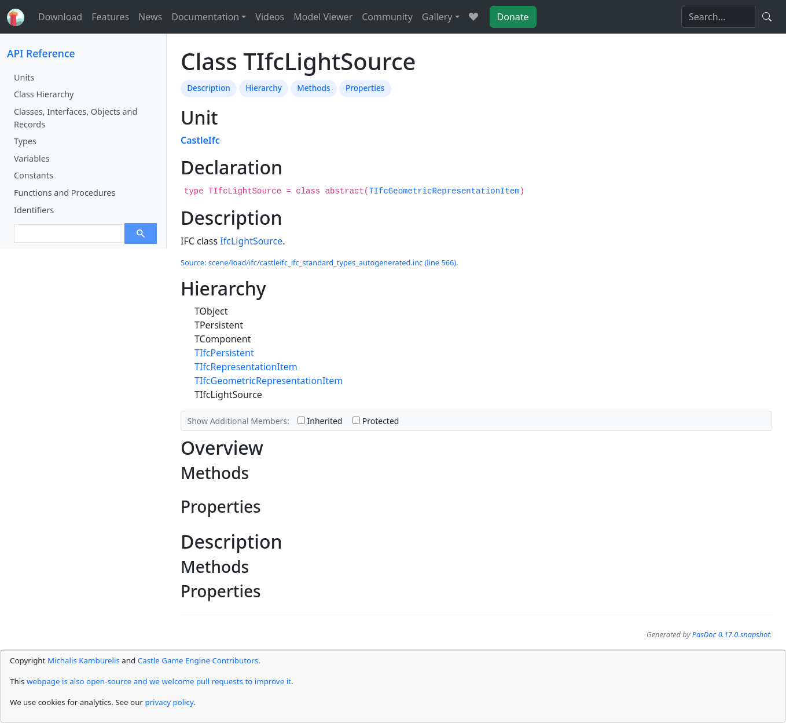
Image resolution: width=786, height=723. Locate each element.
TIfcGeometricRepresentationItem (444, 191)
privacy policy (169, 702)
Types (25, 141)
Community (387, 16)
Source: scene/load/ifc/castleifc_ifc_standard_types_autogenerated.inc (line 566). (319, 262)
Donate (513, 16)
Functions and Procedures (64, 192)
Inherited (320, 420)
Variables (32, 158)
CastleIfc (200, 140)
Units (24, 77)
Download (60, 16)
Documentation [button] (205, 16)
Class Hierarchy (44, 94)
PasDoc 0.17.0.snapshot (731, 634)
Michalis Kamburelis (83, 660)
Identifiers (34, 210)
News (150, 16)
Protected (375, 420)
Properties (365, 87)
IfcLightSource (251, 241)
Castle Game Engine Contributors (198, 660)
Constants (33, 175)
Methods (313, 87)
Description (208, 87)
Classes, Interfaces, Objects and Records (75, 118)
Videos (269, 16)
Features (110, 16)
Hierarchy (263, 87)
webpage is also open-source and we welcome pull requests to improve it (159, 681)
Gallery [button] (437, 16)
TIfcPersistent (224, 352)
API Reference (41, 53)
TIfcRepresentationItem (245, 366)
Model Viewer (322, 16)
